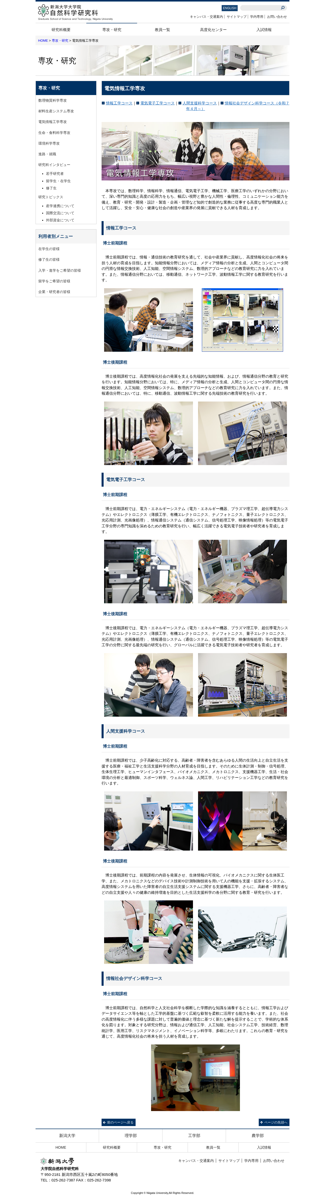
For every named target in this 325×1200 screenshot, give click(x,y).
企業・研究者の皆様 (54, 292)
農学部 (258, 1135)
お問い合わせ (277, 17)
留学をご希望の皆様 (54, 281)
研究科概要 (61, 29)
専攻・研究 (111, 29)
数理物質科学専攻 (52, 100)
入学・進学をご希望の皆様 (59, 270)
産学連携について (60, 206)
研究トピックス (50, 197)
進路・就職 (47, 154)
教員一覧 (162, 29)
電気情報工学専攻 (52, 122)
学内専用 (256, 17)
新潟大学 (67, 1135)
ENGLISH (229, 8)
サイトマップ (237, 17)
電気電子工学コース (157, 103)
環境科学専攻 (49, 143)
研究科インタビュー (54, 165)
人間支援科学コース (200, 103)
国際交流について (60, 213)
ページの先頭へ (275, 1122)
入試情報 (264, 29)
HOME (43, 40)
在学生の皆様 (49, 249)
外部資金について (60, 220)
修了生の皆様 (49, 259)
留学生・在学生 (58, 181)
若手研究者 (55, 174)
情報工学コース (119, 103)
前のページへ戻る (120, 1122)
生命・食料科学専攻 (54, 133)
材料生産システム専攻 (56, 111)
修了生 (51, 188)
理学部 (131, 1135)
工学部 (194, 1135)
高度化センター (213, 29)
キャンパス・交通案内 (206, 17)
